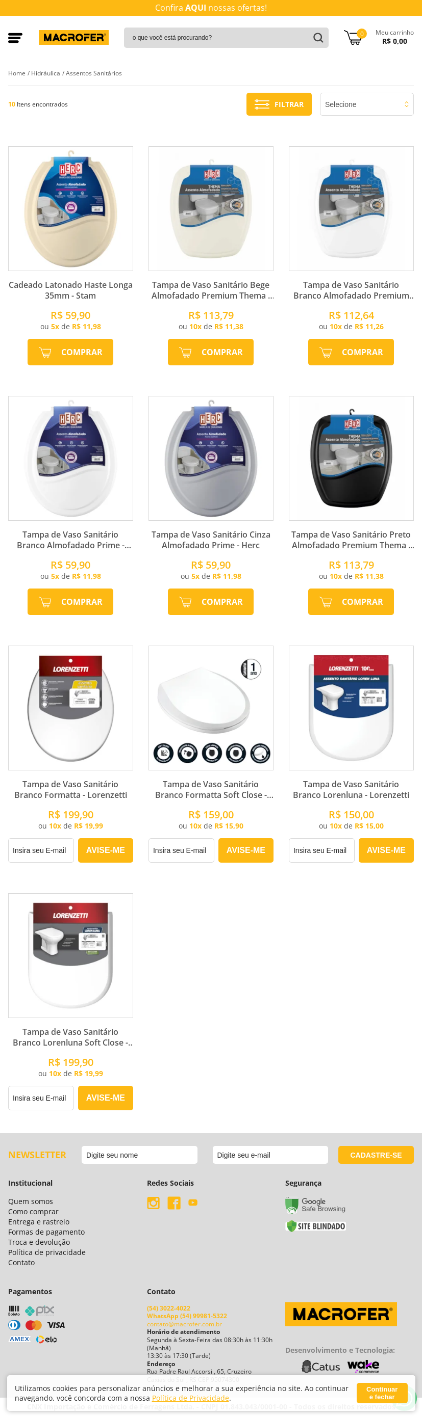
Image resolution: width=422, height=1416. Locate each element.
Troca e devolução (39, 1242)
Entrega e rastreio (38, 1221)
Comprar (82, 352)
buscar (317, 38)
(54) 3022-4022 (168, 1308)
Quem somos (30, 1201)
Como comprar (33, 1211)
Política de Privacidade (190, 1398)
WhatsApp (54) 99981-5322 (187, 1316)
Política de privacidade (47, 1252)
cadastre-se (376, 1155)
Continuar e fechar (382, 1393)
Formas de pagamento (46, 1232)
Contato (21, 1262)
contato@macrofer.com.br (184, 1324)
